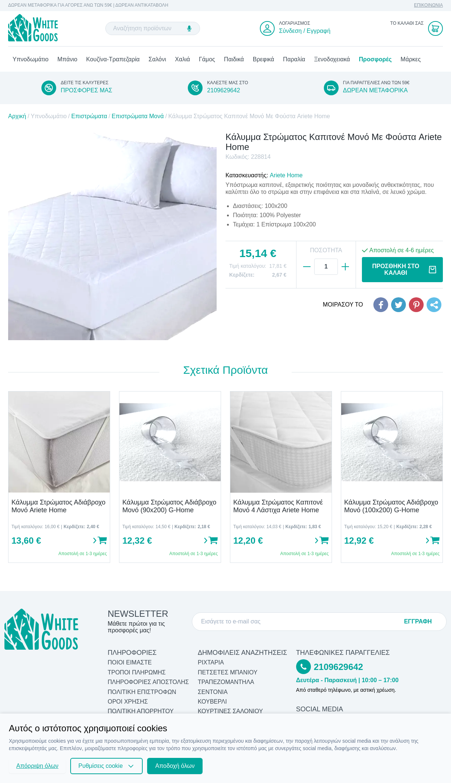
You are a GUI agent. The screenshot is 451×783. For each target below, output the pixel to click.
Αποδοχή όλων (174, 766)
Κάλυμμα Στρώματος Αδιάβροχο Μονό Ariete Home (58, 506)
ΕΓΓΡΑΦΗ (418, 621)
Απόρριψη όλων (37, 766)
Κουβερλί (212, 701)
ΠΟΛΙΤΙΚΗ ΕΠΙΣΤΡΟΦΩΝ (142, 692)
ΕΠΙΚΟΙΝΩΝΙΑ (428, 5)
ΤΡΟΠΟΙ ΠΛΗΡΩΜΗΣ (137, 672)
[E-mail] (299, 621)
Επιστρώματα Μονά (138, 116)
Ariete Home (286, 175)
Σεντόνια (213, 692)
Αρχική (17, 116)
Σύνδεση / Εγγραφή (304, 31)
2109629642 (223, 90)
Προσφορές (375, 59)
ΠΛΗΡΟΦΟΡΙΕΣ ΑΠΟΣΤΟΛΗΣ (148, 682)
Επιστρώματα (89, 116)
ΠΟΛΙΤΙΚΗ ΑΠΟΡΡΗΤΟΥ (141, 711)
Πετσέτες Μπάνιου (228, 672)
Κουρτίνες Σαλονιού (230, 711)
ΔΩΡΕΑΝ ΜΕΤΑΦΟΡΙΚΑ (375, 90)
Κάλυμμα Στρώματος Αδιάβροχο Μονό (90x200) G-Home (169, 506)
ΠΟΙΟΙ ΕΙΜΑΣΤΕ (130, 663)
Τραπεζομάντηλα (226, 682)
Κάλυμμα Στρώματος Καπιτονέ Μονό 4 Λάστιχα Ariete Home (278, 506)
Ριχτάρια (211, 663)
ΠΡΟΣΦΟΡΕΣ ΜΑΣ (86, 90)
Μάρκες (411, 59)
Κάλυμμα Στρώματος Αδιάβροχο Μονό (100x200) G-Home (391, 506)
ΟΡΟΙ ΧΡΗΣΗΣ (128, 701)
